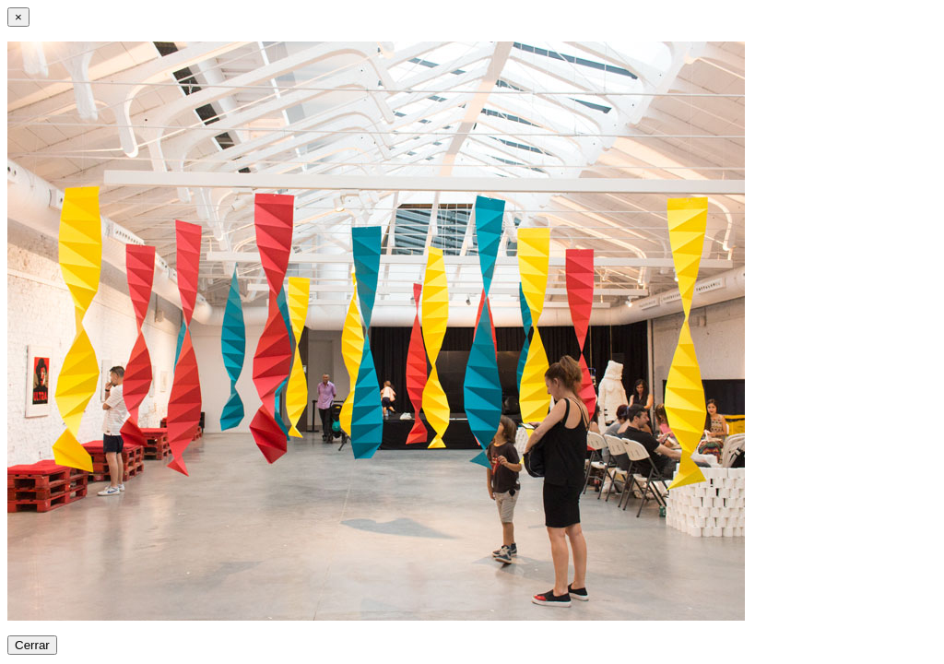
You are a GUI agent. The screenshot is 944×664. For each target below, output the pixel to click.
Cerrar (32, 645)
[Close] (18, 17)
